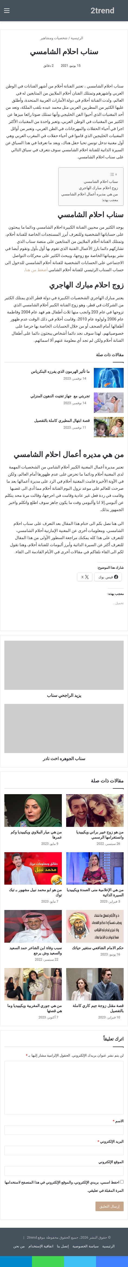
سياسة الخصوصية (85, 1246)
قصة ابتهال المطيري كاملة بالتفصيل (62, 420)
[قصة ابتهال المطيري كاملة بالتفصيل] (109, 427)
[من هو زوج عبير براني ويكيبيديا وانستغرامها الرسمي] (95, 810)
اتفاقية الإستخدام (40, 1246)
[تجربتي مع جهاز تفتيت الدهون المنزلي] (109, 402)
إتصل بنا (63, 1246)
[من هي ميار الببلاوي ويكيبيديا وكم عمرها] (33, 810)
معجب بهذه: (110, 200)
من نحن (19, 1246)
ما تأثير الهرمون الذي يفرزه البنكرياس (60, 371)
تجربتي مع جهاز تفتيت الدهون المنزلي (60, 396)
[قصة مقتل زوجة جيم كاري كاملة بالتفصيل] (95, 984)
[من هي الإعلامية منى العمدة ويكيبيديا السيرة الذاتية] (95, 868)
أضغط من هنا (36, 269)
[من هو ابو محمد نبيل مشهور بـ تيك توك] (33, 868)
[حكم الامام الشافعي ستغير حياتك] (95, 926)
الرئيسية (79, 38)
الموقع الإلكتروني (111, 1162)
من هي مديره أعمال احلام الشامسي (89, 194)
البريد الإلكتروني (111, 1141)
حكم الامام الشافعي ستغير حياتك (98, 948)
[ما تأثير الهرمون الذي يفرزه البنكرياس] (109, 378)
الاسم (118, 1121)
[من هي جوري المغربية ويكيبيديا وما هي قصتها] (33, 984)
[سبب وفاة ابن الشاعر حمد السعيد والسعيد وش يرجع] (33, 926)
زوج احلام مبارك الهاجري (98, 188)
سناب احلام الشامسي (101, 181)
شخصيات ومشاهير (54, 38)
